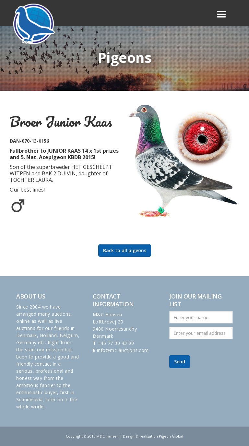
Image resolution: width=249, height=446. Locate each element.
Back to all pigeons (124, 250)
